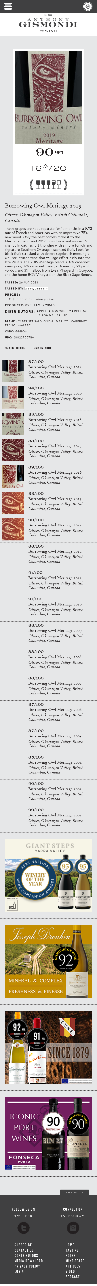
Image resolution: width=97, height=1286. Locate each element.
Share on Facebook (15, 348)
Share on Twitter (43, 348)
